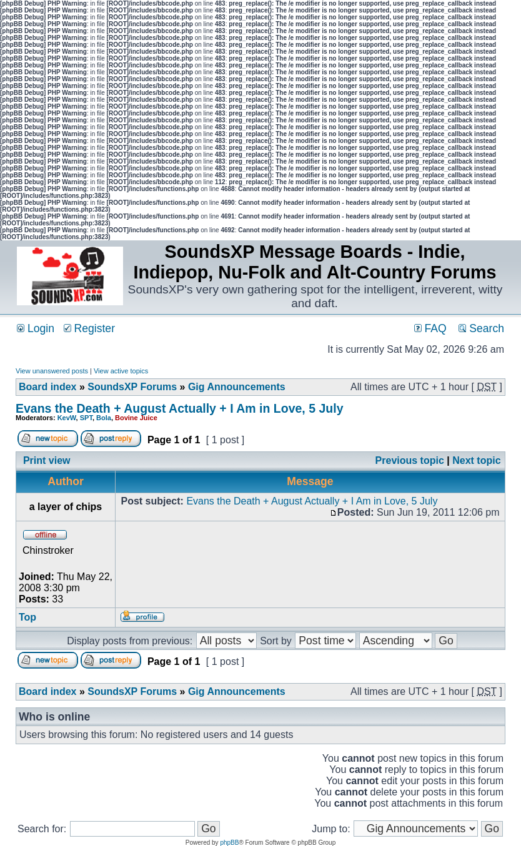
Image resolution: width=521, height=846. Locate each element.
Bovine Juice (136, 417)
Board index (47, 386)
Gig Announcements (236, 386)
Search (481, 328)
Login (35, 328)
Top (27, 617)
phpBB (229, 842)
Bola (103, 417)
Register (89, 328)
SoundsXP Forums (132, 386)
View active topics (121, 371)
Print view (47, 460)
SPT (86, 417)
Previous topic (409, 460)
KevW (66, 417)
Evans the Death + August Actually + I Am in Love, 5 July (179, 408)
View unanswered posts (52, 371)
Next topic (476, 460)
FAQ (430, 328)
